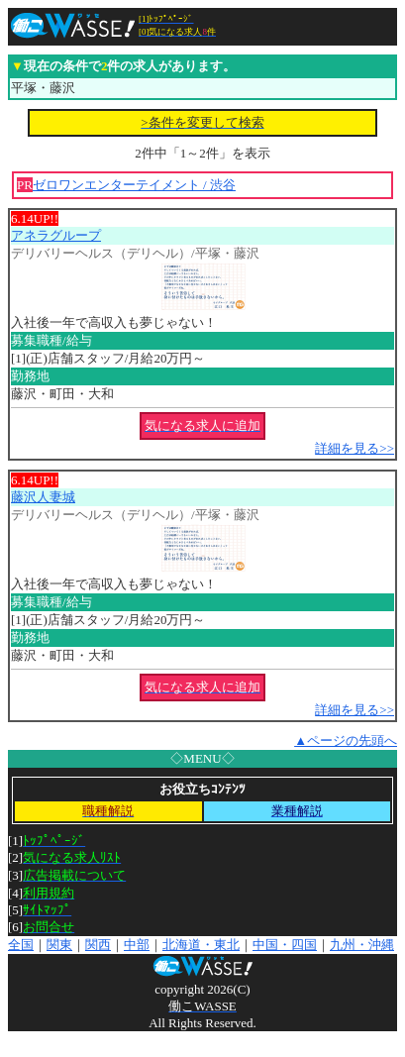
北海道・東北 (201, 944)
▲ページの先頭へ (345, 740)
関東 (59, 944)
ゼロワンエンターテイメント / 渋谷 (134, 184)
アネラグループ (56, 235)
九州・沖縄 (362, 944)
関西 (98, 944)
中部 (137, 944)
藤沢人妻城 (43, 496)
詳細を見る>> (354, 448)
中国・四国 (285, 944)
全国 (21, 944)
